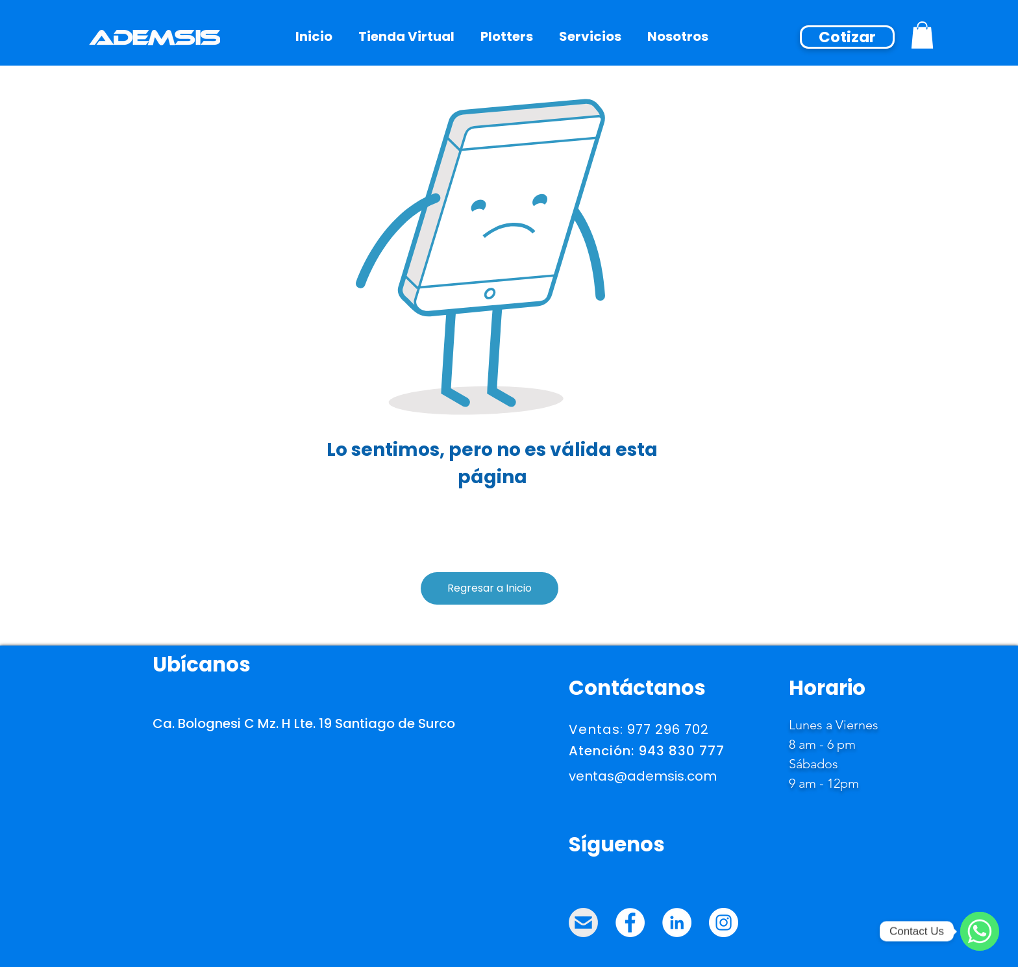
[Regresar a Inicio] (489, 588)
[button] (677, 37)
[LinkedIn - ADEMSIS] (676, 922)
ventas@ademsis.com (643, 776)
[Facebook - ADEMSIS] (630, 922)
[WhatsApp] (979, 931)
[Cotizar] (847, 37)
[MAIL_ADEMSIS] (583, 922)
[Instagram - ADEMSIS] (723, 922)
